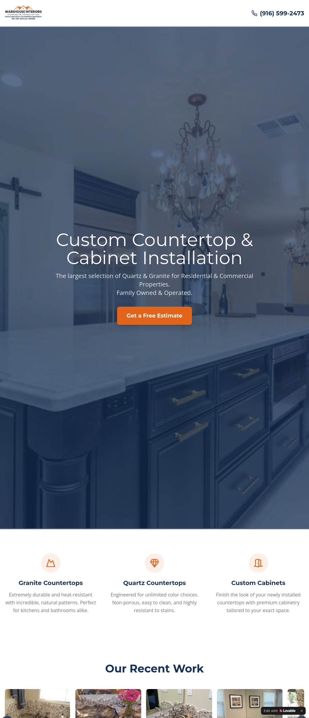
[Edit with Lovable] (279, 710)
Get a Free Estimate (155, 315)
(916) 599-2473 (277, 13)
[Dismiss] (301, 710)
